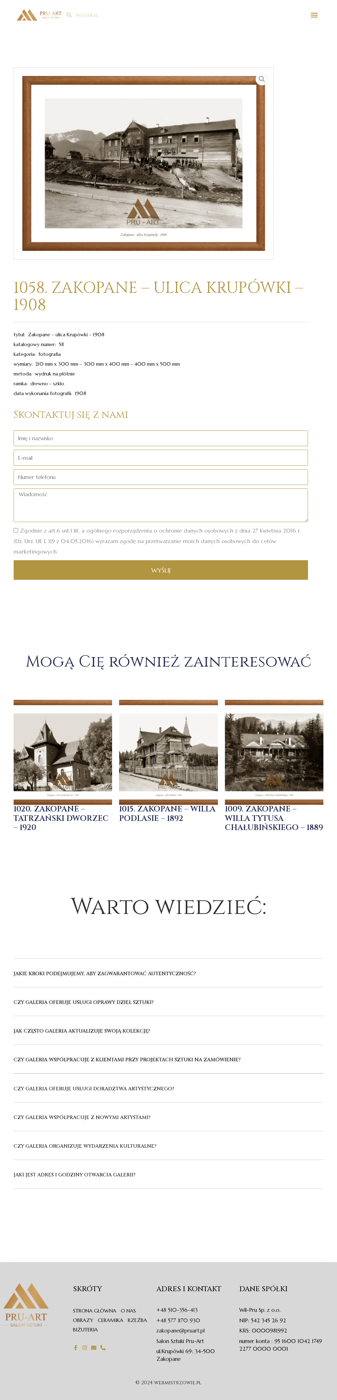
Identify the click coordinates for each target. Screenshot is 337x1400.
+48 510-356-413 (177, 1310)
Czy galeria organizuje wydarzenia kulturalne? (85, 1146)
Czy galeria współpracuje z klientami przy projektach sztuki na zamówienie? (127, 1059)
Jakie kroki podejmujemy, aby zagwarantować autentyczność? (105, 973)
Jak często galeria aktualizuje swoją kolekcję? (82, 1031)
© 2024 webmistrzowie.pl (168, 1382)
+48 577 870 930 (178, 1320)
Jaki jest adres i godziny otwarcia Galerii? (74, 1175)
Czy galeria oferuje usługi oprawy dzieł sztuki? (84, 1002)
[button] (314, 15)
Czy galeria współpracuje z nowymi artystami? (82, 1117)
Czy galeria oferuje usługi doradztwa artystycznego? (94, 1088)
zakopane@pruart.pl (180, 1330)
